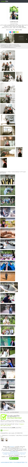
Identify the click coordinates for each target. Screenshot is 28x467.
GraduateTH (11, 446)
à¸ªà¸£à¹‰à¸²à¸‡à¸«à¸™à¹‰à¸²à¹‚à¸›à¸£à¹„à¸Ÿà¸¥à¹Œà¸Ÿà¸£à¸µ (14, 4)
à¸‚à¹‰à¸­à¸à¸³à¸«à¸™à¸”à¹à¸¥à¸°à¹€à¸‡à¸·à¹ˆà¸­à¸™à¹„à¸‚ (14, 454)
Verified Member (14, 451)
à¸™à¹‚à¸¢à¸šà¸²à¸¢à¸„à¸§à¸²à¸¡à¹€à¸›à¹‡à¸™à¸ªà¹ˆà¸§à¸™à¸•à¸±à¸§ (14, 452)
